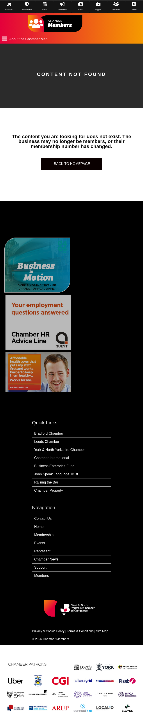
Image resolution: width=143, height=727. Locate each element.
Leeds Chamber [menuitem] (46, 441)
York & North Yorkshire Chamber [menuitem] (59, 450)
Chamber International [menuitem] (51, 458)
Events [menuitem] (39, 543)
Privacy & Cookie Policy (48, 631)
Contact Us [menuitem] (43, 518)
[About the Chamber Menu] (71, 39)
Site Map (102, 631)
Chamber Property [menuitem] (48, 490)
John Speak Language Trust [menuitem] (56, 474)
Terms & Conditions (80, 631)
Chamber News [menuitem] (46, 559)
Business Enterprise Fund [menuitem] (54, 466)
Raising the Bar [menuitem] (46, 482)
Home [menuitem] (39, 527)
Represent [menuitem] (42, 551)
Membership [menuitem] (44, 535)
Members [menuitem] (41, 575)
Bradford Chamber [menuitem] (48, 433)
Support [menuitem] (40, 567)
